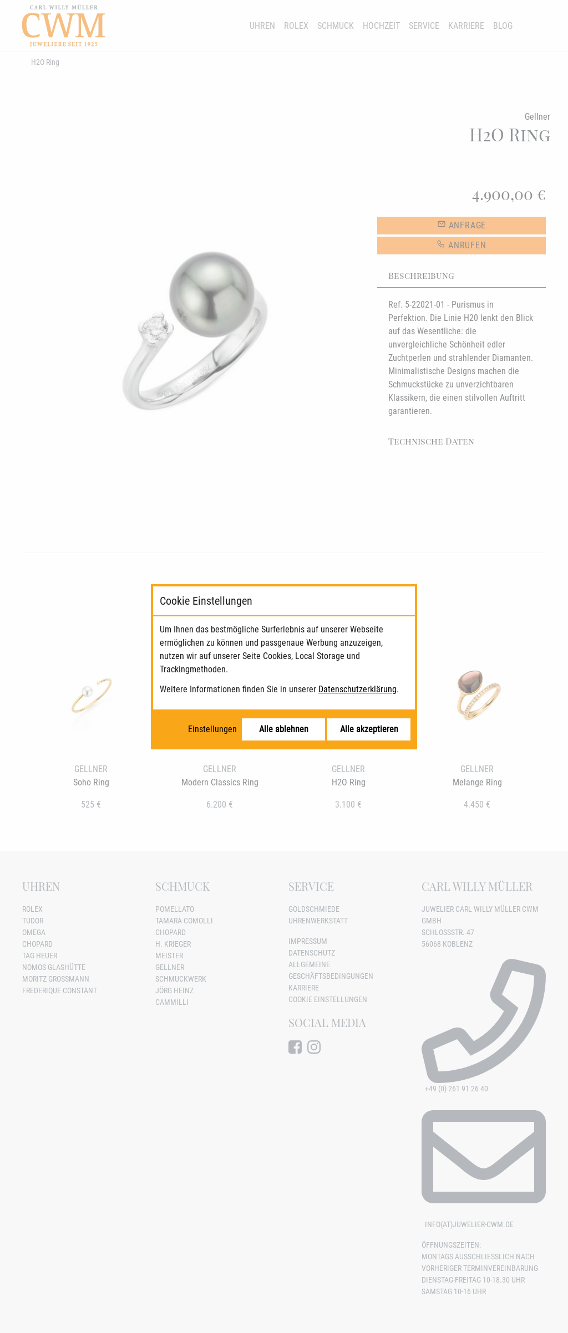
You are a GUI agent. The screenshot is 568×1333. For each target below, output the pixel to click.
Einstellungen (212, 729)
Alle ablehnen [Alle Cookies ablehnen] (283, 729)
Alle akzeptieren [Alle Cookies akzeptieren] (369, 729)
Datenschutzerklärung (357, 689)
